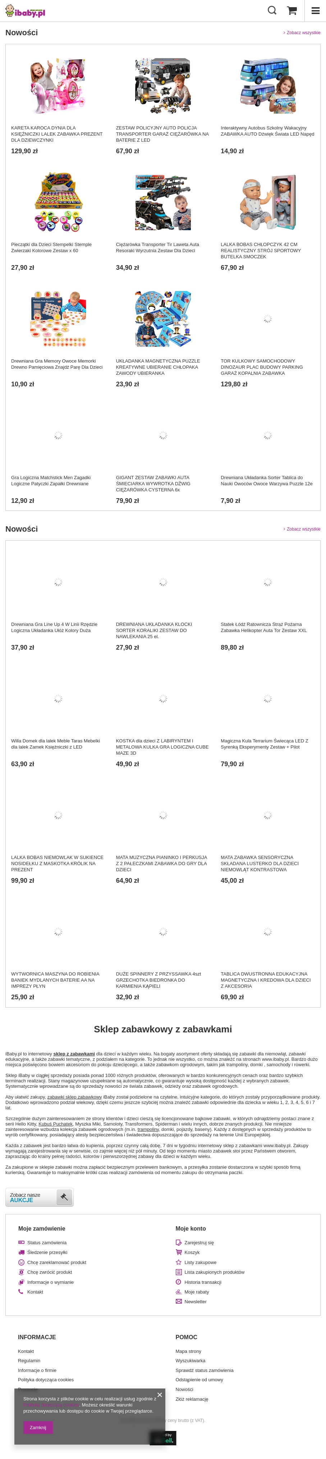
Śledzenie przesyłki (47, 1252)
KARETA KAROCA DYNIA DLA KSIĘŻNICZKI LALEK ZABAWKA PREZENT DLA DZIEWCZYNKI (56, 134)
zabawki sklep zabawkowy (74, 1097)
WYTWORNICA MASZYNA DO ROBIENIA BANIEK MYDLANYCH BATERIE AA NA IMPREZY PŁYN (55, 980)
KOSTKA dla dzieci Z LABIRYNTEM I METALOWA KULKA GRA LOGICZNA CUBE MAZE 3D (162, 747)
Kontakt (35, 1292)
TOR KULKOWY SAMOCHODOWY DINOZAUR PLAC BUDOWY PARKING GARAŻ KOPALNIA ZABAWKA (262, 367)
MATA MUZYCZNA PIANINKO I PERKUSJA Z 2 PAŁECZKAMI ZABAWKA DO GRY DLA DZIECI (161, 863)
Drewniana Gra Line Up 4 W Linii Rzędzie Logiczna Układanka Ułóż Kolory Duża (54, 627)
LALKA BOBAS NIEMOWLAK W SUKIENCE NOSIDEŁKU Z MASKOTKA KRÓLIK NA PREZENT (57, 863)
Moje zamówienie (41, 1229)
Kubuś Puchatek (55, 1124)
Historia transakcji (203, 1282)
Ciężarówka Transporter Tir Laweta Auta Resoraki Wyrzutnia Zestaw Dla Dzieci (157, 247)
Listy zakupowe (201, 1262)
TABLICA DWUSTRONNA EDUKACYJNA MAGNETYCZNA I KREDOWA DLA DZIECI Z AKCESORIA (266, 980)
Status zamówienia (46, 1242)
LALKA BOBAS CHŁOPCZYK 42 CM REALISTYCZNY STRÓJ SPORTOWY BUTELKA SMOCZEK (261, 250)
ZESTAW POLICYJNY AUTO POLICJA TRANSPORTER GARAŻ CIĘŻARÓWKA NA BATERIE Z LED (162, 134)
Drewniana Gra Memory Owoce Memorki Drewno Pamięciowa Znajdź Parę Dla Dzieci (56, 364)
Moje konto (191, 1229)
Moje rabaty (197, 1292)
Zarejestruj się (199, 1242)
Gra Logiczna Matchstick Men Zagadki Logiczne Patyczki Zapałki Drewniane (51, 480)
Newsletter (196, 1301)
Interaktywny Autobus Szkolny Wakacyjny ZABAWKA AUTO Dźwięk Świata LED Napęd (267, 131)
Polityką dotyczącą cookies (51, 1405)
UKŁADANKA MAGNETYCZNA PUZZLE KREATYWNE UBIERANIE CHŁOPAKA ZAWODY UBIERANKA (158, 367)
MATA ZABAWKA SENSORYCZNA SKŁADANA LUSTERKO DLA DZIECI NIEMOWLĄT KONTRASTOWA (260, 863)
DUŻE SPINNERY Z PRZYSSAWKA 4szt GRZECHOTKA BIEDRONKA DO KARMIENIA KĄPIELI (158, 980)
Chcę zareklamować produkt (56, 1262)
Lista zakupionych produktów (215, 1272)
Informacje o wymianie (50, 1282)
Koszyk (192, 1252)
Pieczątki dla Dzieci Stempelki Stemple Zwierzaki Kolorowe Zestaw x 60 (51, 247)
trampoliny (148, 1129)
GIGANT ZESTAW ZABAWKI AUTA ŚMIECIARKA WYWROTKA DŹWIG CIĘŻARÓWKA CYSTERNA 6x (153, 483)
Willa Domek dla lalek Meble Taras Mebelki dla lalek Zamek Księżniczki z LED (55, 744)
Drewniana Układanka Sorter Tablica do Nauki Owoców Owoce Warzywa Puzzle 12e (266, 480)
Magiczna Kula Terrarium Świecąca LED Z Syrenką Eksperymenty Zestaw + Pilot (264, 744)
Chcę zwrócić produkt (49, 1272)
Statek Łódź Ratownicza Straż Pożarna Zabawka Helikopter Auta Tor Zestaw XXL (264, 627)
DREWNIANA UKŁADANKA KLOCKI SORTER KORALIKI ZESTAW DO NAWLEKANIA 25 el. (154, 630)
